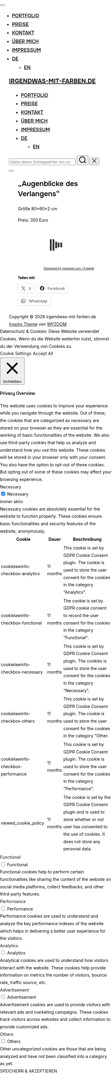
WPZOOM (57, 324)
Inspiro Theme (23, 324)
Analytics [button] (9, 945)
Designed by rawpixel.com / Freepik (69, 268)
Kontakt (23, 33)
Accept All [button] (43, 353)
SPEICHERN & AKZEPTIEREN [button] (28, 1071)
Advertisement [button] (14, 989)
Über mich (25, 41)
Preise (20, 24)
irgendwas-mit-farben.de (52, 81)
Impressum (26, 50)
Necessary (17, 494)
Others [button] (6, 1034)
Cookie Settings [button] (15, 353)
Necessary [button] (10, 486)
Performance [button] (13, 901)
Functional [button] (10, 857)
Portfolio (25, 16)
